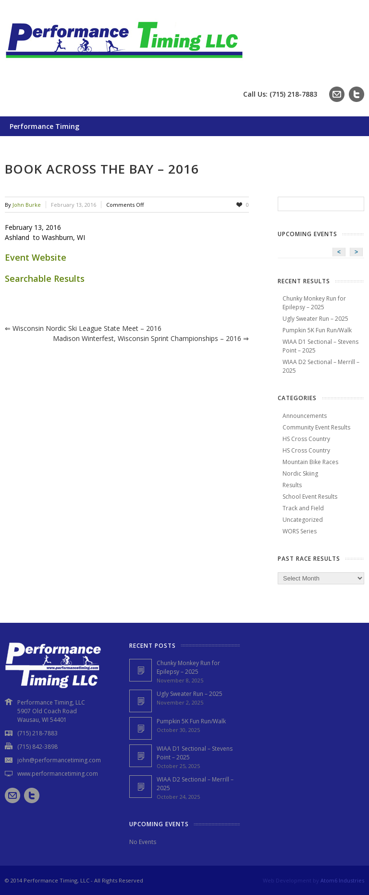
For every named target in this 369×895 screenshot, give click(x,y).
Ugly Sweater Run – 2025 (315, 319)
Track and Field (303, 508)
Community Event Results (316, 427)
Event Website (35, 257)
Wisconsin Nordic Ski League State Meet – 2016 (83, 328)
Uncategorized (303, 520)
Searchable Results (45, 278)
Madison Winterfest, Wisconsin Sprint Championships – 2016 (151, 338)
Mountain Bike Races (310, 462)
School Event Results (310, 496)
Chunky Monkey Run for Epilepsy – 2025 (314, 302)
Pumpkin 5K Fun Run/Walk (317, 330)
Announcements (305, 416)
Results (292, 485)
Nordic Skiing (300, 473)
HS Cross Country (306, 439)
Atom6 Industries (342, 880)
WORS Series (300, 531)
